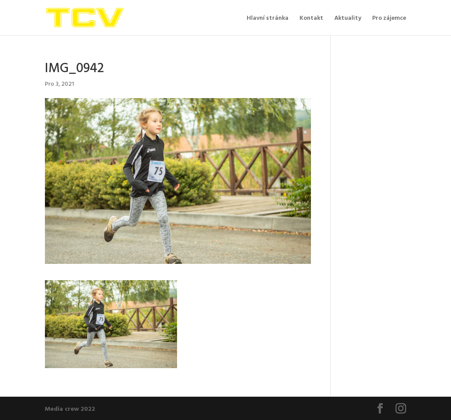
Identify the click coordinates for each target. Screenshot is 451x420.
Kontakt (311, 18)
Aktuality (347, 18)
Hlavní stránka (267, 18)
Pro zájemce (389, 18)
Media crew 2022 (70, 408)
